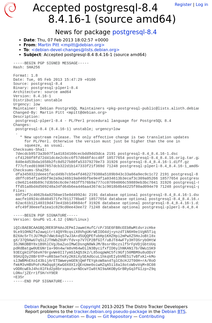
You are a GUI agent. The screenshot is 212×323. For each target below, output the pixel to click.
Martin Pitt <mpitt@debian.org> (71, 44)
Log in (202, 4)
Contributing (152, 316)
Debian (31, 306)
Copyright (90, 306)
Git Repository (117, 316)
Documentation (63, 316)
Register (183, 4)
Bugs (91, 316)
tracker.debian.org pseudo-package (110, 311)
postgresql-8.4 (134, 32)
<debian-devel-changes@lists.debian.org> (75, 49)
